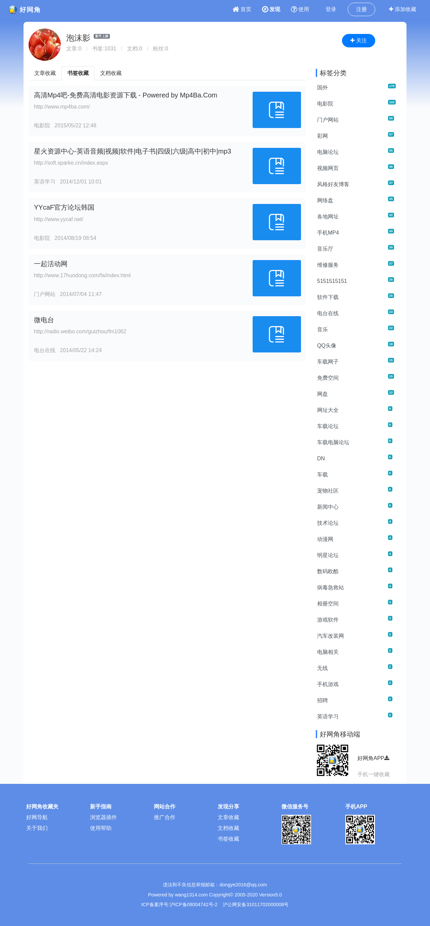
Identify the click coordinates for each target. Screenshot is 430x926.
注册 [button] (361, 9)
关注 (358, 40)
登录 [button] (331, 9)
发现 (271, 9)
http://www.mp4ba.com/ (62, 107)
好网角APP (373, 758)
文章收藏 (45, 73)
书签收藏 (78, 73)
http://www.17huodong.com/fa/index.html (82, 275)
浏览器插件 (103, 817)
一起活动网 (51, 263)
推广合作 (164, 817)
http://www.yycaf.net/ (58, 219)
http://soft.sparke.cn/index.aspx (71, 163)
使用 (300, 9)
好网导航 (37, 817)
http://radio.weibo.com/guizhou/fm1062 (80, 331)
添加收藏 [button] (402, 9)
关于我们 (37, 828)
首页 (241, 9)
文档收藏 (111, 73)
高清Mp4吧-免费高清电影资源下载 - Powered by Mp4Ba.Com (125, 95)
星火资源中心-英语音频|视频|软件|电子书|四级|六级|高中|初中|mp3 (132, 151)
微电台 (44, 320)
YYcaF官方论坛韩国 (64, 207)
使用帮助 (101, 828)
